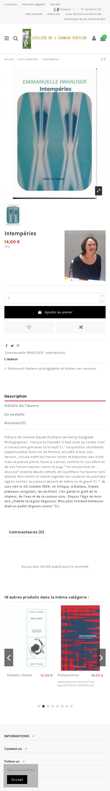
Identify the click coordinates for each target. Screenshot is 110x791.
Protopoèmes (68, 675)
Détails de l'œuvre (21, 405)
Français (65, 9)
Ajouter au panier (55, 312)
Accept (17, 780)
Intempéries (55, 353)
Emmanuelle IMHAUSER (24, 353)
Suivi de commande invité (83, 14)
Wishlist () (91, 9)
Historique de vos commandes (85, 19)
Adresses (54, 14)
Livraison (11, 4)
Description (15, 396)
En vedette (14, 414)
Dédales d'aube (19, 675)
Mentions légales (34, 4)
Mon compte (34, 14)
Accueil (55, 4)
